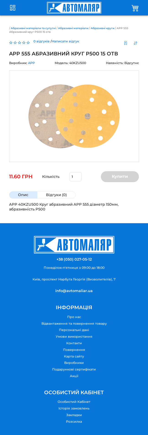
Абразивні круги (102, 28)
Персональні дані (74, 330)
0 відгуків (41, 41)
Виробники (74, 363)
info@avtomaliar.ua (74, 291)
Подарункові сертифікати (74, 369)
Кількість (50, 176)
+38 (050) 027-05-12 (74, 259)
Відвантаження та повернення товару (74, 323)
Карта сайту (74, 356)
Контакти (74, 343)
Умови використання (74, 336)
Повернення (74, 350)
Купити (120, 176)
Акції (74, 376)
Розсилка (74, 421)
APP (31, 63)
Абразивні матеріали (73, 28)
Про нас (74, 317)
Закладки (74, 415)
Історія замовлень (74, 408)
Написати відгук (65, 41)
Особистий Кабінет (74, 402)
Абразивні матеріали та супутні (33, 28)
